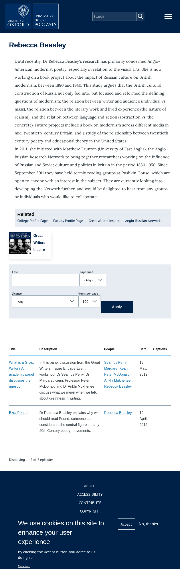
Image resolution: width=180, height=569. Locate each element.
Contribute (90, 502)
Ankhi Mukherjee (117, 380)
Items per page (88, 293)
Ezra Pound (18, 413)
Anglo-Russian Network (143, 220)
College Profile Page (32, 220)
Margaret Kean (116, 368)
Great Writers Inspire (104, 220)
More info (24, 566)
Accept (126, 524)
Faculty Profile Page (68, 220)
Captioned (86, 272)
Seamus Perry (115, 362)
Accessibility (90, 494)
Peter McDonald (117, 374)
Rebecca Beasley (118, 386)
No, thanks (148, 524)
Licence (17, 293)
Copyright (90, 511)
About (90, 485)
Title (15, 272)
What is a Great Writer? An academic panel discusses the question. (21, 374)
